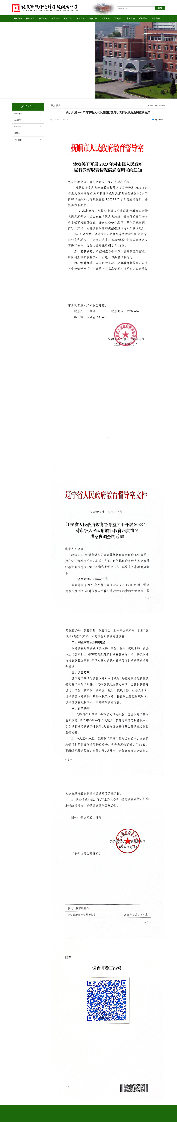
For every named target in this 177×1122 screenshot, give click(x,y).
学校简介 (29, 114)
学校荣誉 (29, 127)
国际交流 (118, 18)
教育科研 (55, 18)
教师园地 (80, 18)
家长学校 (131, 18)
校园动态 (43, 18)
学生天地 (105, 18)
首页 (156, 106)
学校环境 (29, 120)
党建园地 (68, 18)
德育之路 (93, 18)
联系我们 (156, 18)
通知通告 (143, 18)
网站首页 (18, 18)
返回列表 (159, 119)
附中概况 (30, 18)
